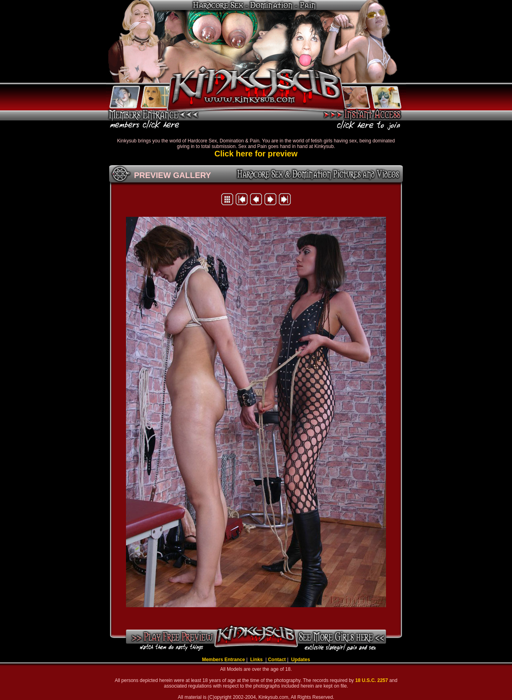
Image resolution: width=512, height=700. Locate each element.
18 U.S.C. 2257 (372, 680)
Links (257, 659)
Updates (300, 659)
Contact (277, 659)
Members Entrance (223, 659)
